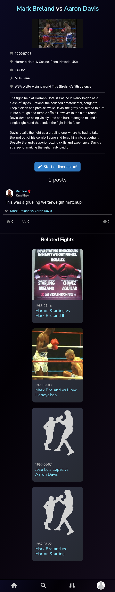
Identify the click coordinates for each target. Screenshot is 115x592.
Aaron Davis (81, 8)
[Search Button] (43, 585)
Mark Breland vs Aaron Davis (31, 211)
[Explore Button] (72, 585)
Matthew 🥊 (23, 191)
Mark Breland (35, 8)
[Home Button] (14, 585)
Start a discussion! (57, 166)
